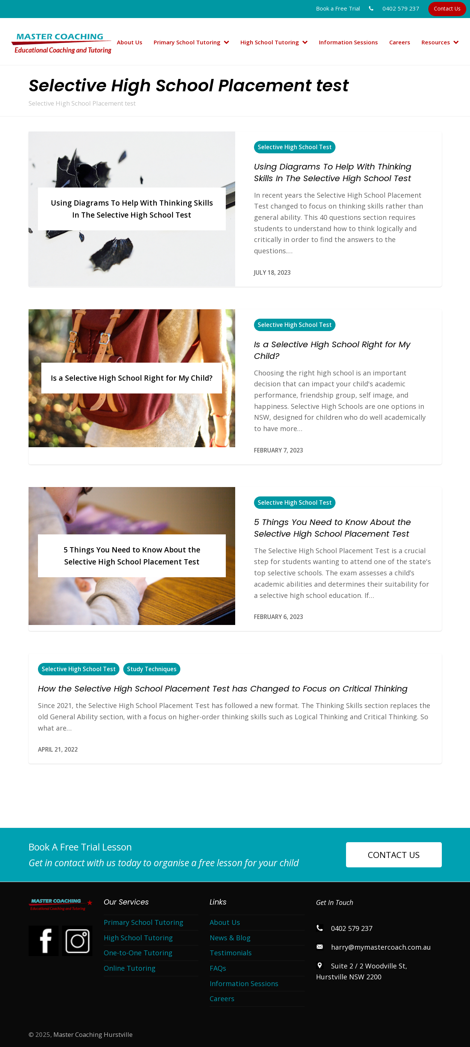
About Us (225, 922)
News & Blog (230, 937)
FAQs (218, 968)
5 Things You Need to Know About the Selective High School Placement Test (332, 528)
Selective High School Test (295, 147)
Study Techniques (152, 669)
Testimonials (231, 952)
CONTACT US (394, 854)
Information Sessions (244, 983)
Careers (222, 998)
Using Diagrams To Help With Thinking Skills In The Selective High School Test (332, 172)
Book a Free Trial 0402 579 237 (367, 8)
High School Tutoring (138, 937)
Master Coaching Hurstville (93, 1034)
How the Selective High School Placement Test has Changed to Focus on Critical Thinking (223, 688)
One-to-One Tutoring (138, 952)
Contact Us (447, 8)
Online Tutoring (130, 968)
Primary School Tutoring (143, 922)
